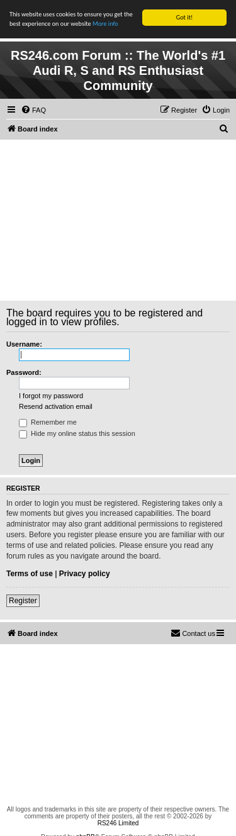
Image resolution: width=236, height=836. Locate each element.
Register (23, 600)
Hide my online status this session (77, 433)
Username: (24, 344)
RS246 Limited (118, 823)
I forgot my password (51, 395)
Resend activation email (56, 406)
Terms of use (29, 573)
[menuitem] (33, 110)
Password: (24, 372)
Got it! (184, 17)
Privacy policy (84, 573)
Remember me (48, 422)
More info (105, 24)
